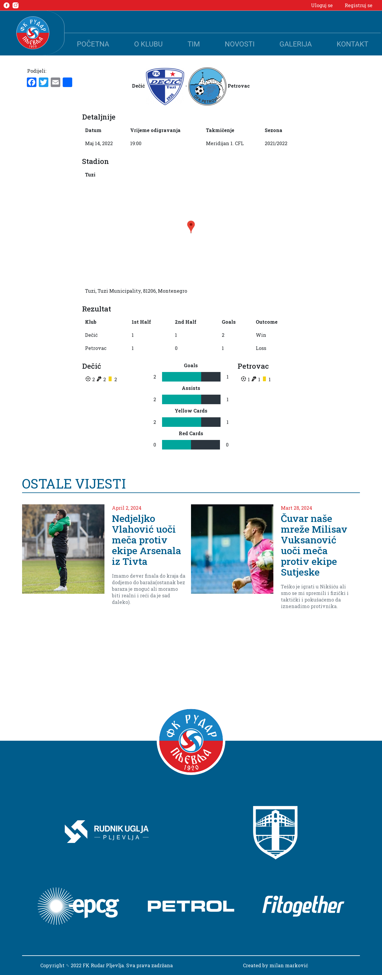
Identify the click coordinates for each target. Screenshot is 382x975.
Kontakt (352, 44)
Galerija (295, 44)
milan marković (288, 965)
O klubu (148, 44)
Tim (193, 44)
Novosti (240, 44)
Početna (93, 44)
